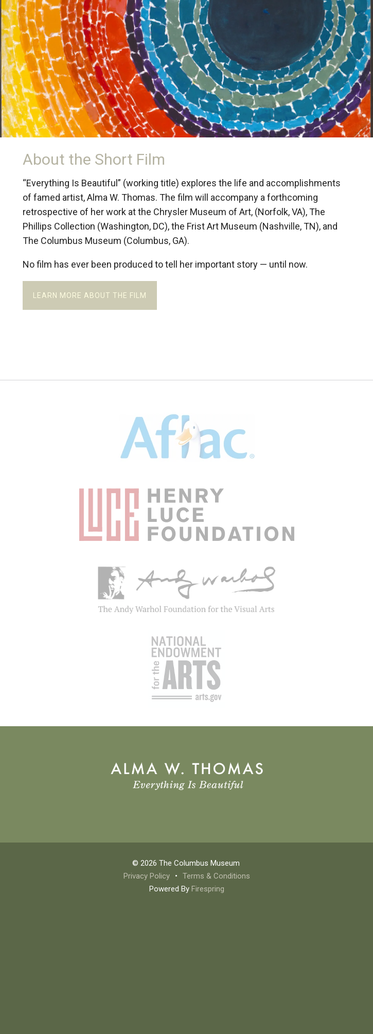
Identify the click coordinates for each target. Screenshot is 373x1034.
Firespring (207, 888)
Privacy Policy (146, 876)
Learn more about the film (90, 295)
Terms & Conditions (216, 876)
